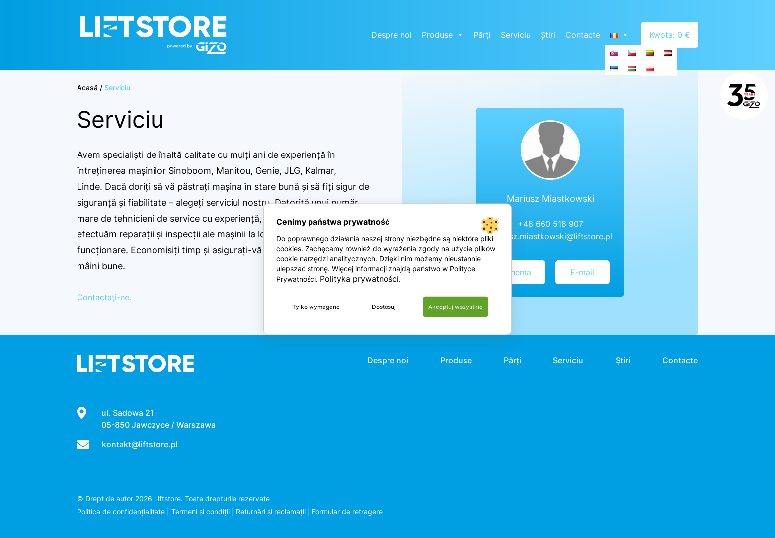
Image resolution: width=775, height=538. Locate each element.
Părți (483, 35)
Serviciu (517, 35)
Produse (444, 35)
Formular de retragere (347, 511)
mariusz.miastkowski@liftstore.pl (550, 236)
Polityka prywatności (359, 278)
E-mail (582, 272)
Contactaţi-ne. (104, 297)
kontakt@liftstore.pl (140, 444)
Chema (518, 272)
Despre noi (392, 35)
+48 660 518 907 (550, 224)
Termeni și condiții (200, 511)
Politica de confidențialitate (121, 511)
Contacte (583, 35)
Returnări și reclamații (271, 511)
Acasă (87, 87)
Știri (549, 35)
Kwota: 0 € (670, 35)
